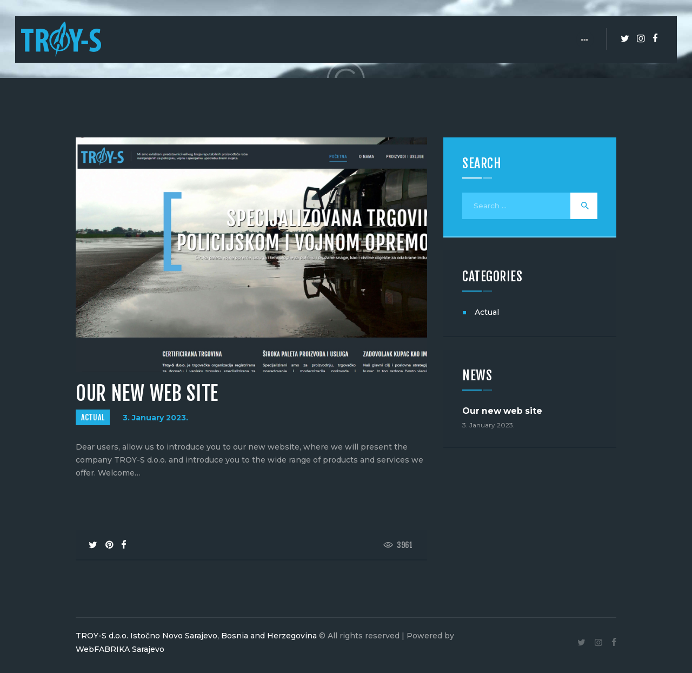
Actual (92, 417)
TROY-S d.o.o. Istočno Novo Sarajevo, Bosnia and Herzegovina (196, 636)
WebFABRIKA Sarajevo (120, 649)
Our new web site (502, 411)
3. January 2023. (155, 418)
